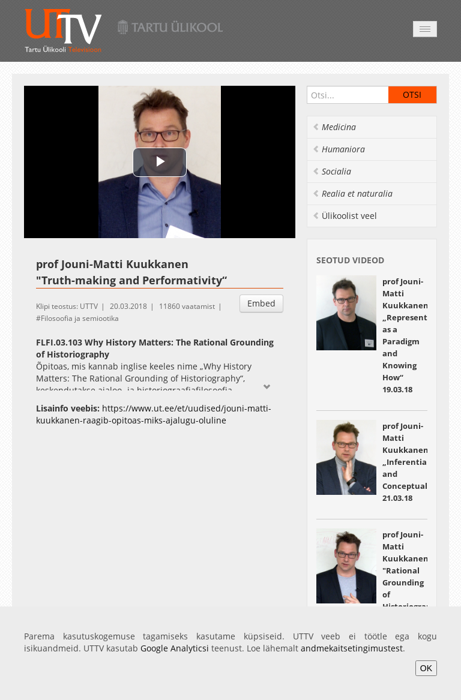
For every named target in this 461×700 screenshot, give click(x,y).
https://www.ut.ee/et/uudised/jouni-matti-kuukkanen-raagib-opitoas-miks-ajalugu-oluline (153, 414)
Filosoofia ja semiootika (80, 318)
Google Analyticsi (174, 648)
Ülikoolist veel (344, 215)
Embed (261, 303)
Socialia (331, 171)
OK (426, 668)
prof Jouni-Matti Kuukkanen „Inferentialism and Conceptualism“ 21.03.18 (413, 461)
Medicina (334, 127)
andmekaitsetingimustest (352, 648)
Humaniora (338, 149)
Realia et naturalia (352, 193)
